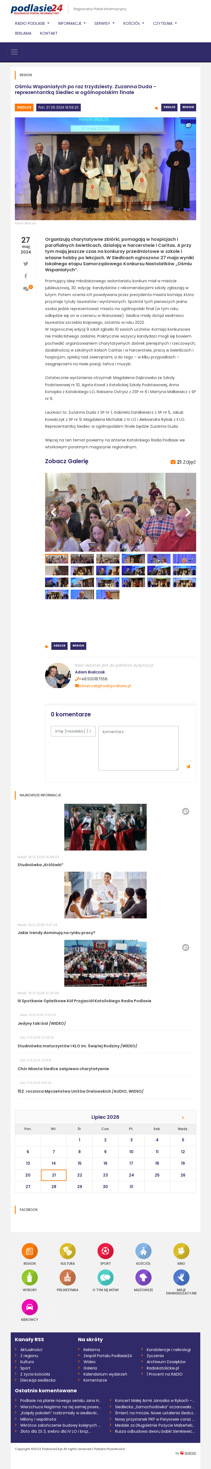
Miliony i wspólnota (38, 1419)
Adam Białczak (25, 223)
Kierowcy (29, 1310)
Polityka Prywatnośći (109, 1449)
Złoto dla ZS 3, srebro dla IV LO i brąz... (55, 1431)
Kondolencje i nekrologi (169, 1349)
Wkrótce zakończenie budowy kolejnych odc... (60, 1425)
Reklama (23, 33)
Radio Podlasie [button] (30, 23)
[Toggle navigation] (14, 51)
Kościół (143, 1254)
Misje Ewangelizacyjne (181, 1282)
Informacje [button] (70, 23)
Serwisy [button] (103, 23)
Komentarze (95, 1380)
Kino (181, 1254)
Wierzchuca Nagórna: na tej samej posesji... (60, 1407)
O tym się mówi (106, 1280)
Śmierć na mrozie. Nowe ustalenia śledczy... (155, 1413)
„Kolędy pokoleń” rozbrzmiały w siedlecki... (59, 1413)
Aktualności (31, 1349)
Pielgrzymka (67, 1280)
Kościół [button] (132, 23)
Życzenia (155, 1355)
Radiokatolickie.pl (163, 1368)
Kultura (68, 1254)
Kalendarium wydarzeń (105, 1374)
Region (188, 107)
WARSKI (190, 1453)
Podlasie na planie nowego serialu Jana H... (60, 1400)
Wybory (30, 1280)
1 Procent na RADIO (165, 1374)
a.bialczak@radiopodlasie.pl (103, 686)
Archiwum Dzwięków (166, 1362)
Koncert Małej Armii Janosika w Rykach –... (155, 1400)
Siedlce (24, 107)
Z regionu (29, 1355)
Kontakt (49, 33)
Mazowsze (143, 1280)
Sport (106, 1254)
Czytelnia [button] (163, 23)
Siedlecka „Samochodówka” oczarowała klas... (155, 1407)
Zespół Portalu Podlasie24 (108, 1355)
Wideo (90, 1362)
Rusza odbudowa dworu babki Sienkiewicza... (155, 1431)
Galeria (90, 1368)
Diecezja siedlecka (37, 1380)
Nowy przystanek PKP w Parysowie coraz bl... (155, 1419)
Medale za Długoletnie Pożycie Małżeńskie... (155, 1425)
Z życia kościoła (35, 1374)
